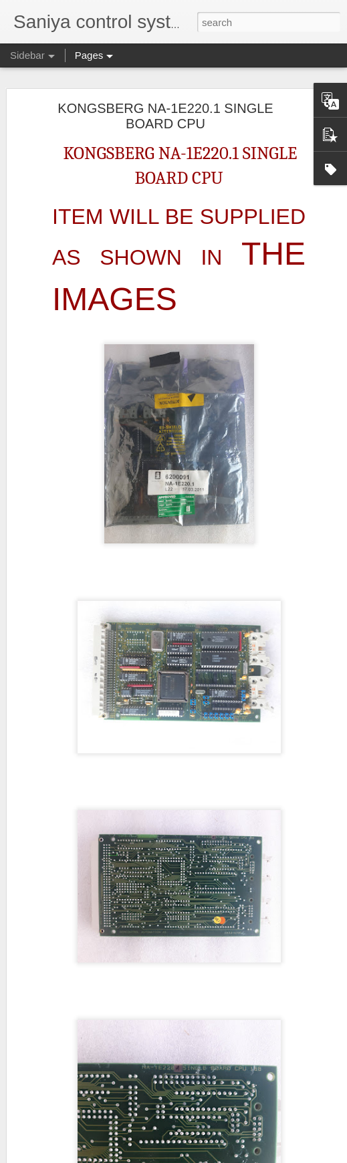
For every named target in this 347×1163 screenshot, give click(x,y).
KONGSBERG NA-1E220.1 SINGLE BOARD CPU (165, 116)
